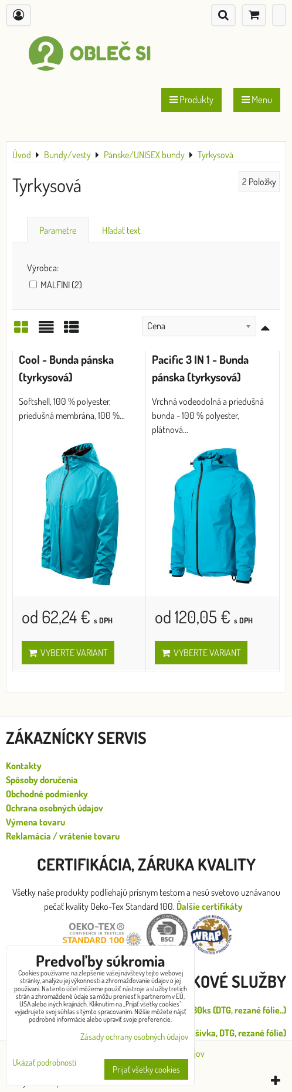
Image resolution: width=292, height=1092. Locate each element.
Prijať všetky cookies (146, 1069)
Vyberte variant (68, 652)
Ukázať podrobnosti (44, 1063)
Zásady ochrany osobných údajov (134, 1036)
